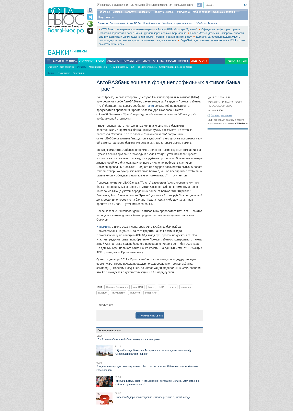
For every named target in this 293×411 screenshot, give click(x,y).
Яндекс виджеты (157, 4)
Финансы (78, 51)
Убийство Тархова (206, 23)
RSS (130, 4)
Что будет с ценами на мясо (178, 23)
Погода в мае (117, 23)
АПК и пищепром (119, 66)
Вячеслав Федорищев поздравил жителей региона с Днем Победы (152, 397)
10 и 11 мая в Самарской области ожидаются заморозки (128, 339)
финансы (186, 287)
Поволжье (104, 12)
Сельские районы (224, 12)
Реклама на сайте (181, 4)
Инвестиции (78, 73)
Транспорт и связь (147, 66)
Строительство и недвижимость (175, 66)
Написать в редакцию (111, 4)
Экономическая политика (61, 66)
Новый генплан (151, 23)
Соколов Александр (117, 287)
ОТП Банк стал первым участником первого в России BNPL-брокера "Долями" (149, 29)
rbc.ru (150, 105)
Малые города (201, 12)
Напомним (103, 226)
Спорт (146, 60)
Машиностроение (98, 66)
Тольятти (130, 12)
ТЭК (133, 66)
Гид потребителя (236, 60)
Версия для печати (221, 115)
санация (102, 292)
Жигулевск (183, 12)
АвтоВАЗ (138, 287)
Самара (117, 12)
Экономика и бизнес (92, 60)
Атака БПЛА (134, 23)
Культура (158, 60)
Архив (140, 4)
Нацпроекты (106, 17)
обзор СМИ (151, 292)
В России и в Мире (177, 60)
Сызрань (144, 12)
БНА (162, 287)
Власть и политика (65, 60)
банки (172, 287)
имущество (118, 292)
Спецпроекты (199, 60)
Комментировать (150, 315)
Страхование (63, 73)
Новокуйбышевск (163, 12)
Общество (113, 60)
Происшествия (131, 60)
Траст (151, 287)
